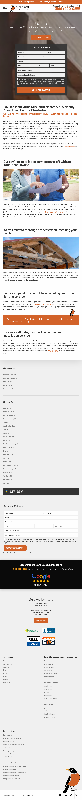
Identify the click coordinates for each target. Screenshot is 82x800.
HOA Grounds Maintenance (11, 779)
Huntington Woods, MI (10, 465)
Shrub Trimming (49, 676)
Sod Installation (8, 748)
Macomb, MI (7, 408)
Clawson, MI (7, 458)
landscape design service (54, 212)
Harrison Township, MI (10, 444)
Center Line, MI (8, 454)
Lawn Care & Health (10, 378)
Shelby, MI (6, 422)
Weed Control (48, 689)
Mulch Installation (8, 741)
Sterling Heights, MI (10, 426)
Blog (4, 670)
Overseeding (48, 695)
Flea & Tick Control (50, 714)
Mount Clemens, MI (9, 447)
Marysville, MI (7, 472)
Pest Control (7, 382)
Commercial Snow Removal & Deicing (14, 766)
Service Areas (7, 664)
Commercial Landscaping (11, 775)
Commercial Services (10, 389)
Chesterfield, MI (8, 412)
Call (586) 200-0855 (41, 37)
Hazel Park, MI (8, 462)
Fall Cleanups (48, 670)
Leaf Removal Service (50, 673)
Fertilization (48, 686)
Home (5, 661)
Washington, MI (8, 437)
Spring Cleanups (49, 667)
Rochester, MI (8, 440)
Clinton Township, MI (10, 415)
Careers (5, 673)
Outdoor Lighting (8, 754)
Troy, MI (5, 429)
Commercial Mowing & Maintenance (14, 772)
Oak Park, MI (7, 476)
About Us (6, 667)
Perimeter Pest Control (51, 708)
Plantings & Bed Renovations (12, 738)
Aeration (47, 692)
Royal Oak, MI (7, 479)
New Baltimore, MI (9, 419)
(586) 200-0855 (66, 7)
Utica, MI (6, 433)
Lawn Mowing (48, 664)
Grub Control (48, 711)
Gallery (5, 679)
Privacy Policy (30, 795)
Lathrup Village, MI (9, 469)
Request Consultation (41, 90)
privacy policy (43, 552)
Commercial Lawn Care (10, 769)
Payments (6, 682)
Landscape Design (9, 751)
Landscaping (7, 385)
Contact (5, 676)
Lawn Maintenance (9, 374)
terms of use (34, 552)
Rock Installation (8, 757)
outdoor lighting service (44, 304)
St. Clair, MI (7, 483)
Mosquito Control (49, 717)
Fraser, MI (6, 451)
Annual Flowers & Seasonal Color (13, 745)
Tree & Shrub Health (50, 698)
